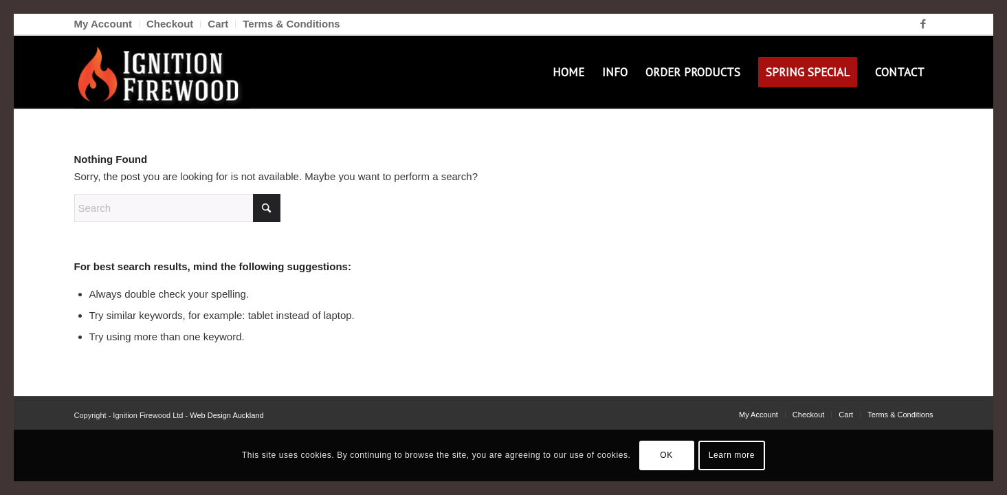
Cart (218, 24)
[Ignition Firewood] (162, 72)
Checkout (169, 24)
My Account (103, 24)
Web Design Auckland (226, 415)
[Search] (177, 208)
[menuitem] (107, 24)
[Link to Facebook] (923, 24)
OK (666, 455)
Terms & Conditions (291, 24)
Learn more (732, 455)
